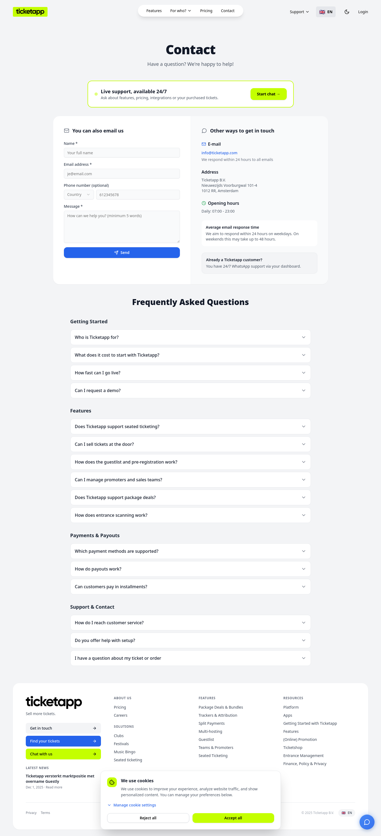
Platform (291, 707)
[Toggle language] (326, 11)
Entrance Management (303, 755)
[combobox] (79, 195)
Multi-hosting (210, 731)
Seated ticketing (128, 759)
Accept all (233, 817)
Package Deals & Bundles (221, 707)
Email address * (78, 164)
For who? (180, 10)
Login (363, 11)
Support (300, 11)
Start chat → (268, 94)
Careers (120, 715)
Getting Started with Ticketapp (310, 723)
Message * (73, 206)
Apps (287, 715)
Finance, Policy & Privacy (304, 763)
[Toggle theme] (347, 12)
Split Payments (212, 723)
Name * (71, 143)
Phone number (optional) (86, 185)
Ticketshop (292, 747)
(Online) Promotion (300, 739)
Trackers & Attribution (218, 715)
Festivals (121, 743)
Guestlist (206, 739)
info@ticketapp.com (220, 153)
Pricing (206, 10)
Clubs (119, 735)
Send (122, 252)
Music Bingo (124, 751)
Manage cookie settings (131, 805)
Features (154, 10)
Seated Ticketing (213, 755)
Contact (228, 10)
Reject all (148, 817)
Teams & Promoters (216, 747)
